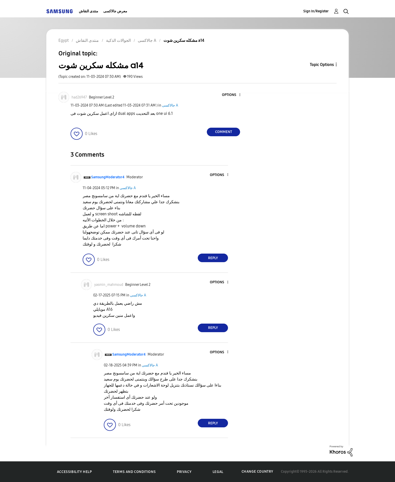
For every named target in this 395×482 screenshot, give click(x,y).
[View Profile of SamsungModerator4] (107, 177)
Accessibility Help (74, 472)
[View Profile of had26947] (79, 97)
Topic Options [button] (322, 64)
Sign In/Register (316, 11)
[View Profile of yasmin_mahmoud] (108, 285)
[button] (231, 95)
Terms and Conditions (134, 472)
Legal (218, 472)
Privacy (184, 472)
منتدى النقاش (88, 11)
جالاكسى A (170, 105)
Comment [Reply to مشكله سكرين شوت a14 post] (223, 132)
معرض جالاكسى (115, 11)
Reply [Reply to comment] (213, 258)
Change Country (257, 471)
